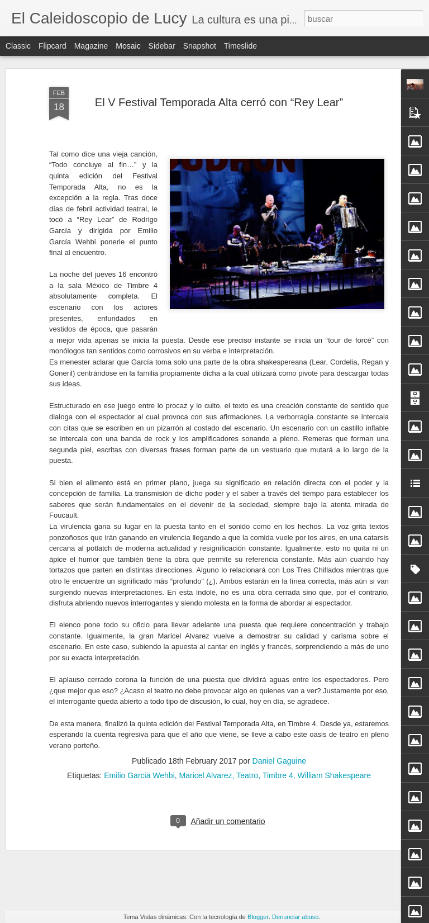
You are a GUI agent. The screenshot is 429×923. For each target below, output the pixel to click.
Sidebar (162, 45)
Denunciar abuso (295, 916)
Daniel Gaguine (279, 635)
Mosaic (128, 45)
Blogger (258, 916)
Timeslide (240, 45)
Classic (18, 45)
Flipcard (52, 45)
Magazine (91, 45)
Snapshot (199, 45)
